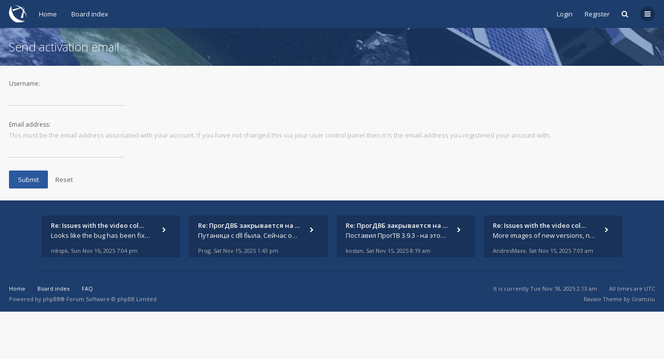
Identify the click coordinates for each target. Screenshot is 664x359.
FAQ (87, 288)
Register (597, 13)
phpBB (51, 299)
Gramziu (643, 299)
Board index (89, 13)
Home (48, 13)
